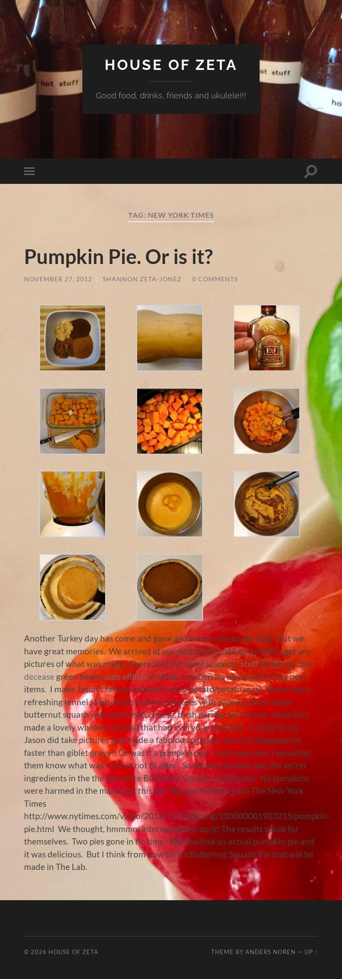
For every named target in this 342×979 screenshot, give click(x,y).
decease (39, 676)
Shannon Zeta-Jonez (142, 279)
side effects (126, 676)
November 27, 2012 (58, 279)
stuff (249, 663)
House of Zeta (171, 65)
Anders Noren (270, 951)
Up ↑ (311, 951)
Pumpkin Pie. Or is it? (118, 256)
